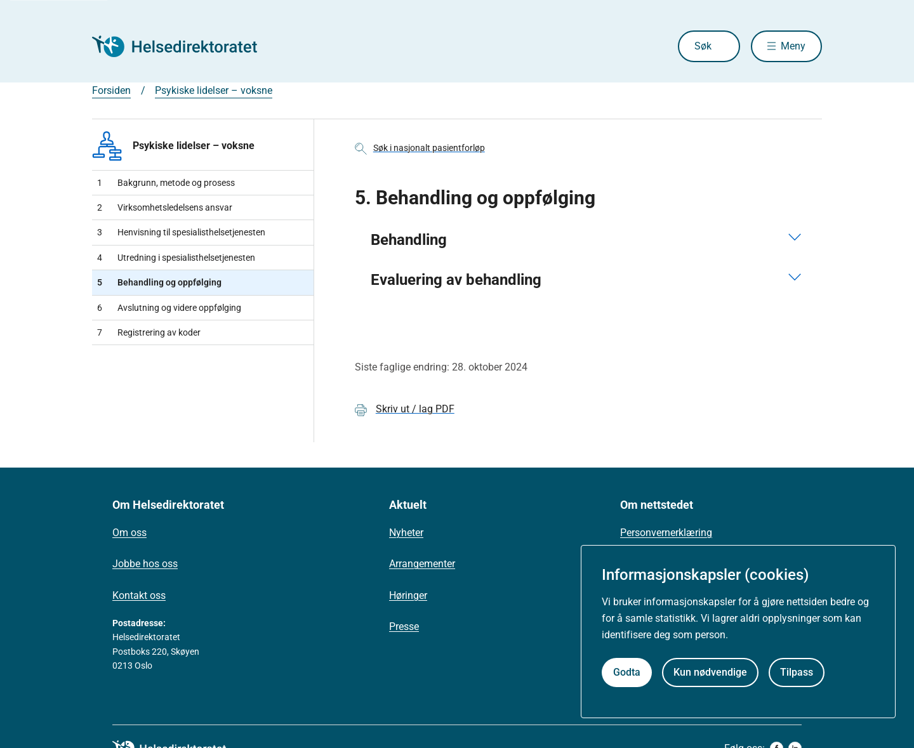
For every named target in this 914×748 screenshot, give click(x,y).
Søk (703, 46)
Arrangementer (422, 564)
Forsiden (111, 90)
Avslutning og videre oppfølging (169, 308)
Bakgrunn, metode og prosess (166, 183)
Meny (793, 46)
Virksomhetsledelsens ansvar (164, 207)
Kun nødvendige (710, 672)
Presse (404, 626)
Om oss (129, 533)
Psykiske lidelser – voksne (213, 90)
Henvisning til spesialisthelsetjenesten (181, 232)
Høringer (408, 595)
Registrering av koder (149, 332)
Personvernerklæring (666, 533)
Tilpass (796, 672)
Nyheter (406, 533)
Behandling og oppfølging (159, 282)
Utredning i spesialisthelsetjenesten (176, 258)
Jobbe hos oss (145, 564)
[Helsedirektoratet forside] (183, 46)
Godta (626, 672)
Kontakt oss (139, 595)
